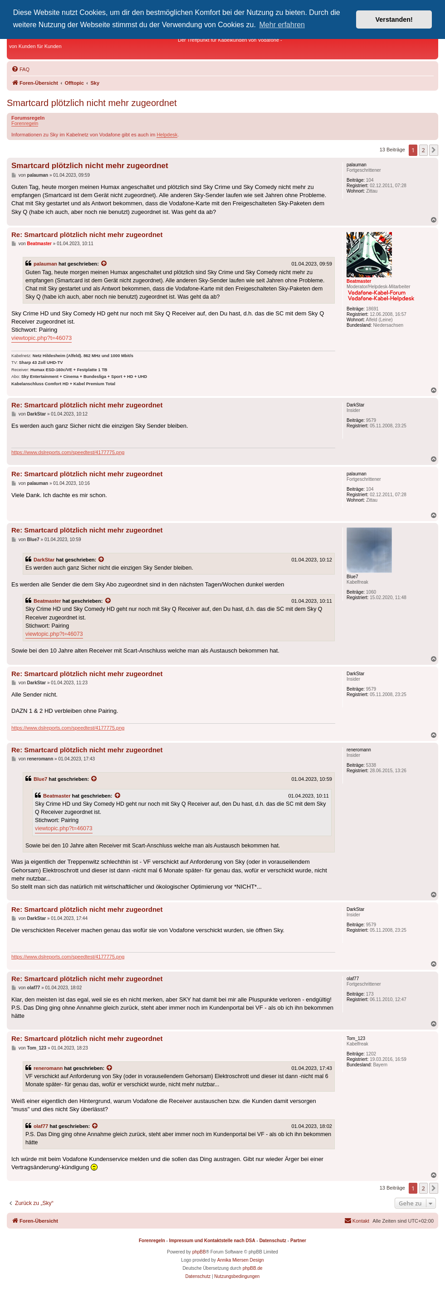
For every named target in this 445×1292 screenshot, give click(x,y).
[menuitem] (20, 69)
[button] (433, 150)
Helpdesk (166, 134)
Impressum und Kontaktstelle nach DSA (212, 1240)
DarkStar (44, 559)
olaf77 (41, 1126)
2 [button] (423, 150)
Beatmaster (47, 601)
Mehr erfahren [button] (282, 25)
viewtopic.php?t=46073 (41, 337)
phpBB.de (253, 1268)
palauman (45, 263)
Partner (298, 1240)
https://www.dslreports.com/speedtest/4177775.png (67, 452)
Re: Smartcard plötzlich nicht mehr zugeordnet (86, 234)
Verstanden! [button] (394, 19)
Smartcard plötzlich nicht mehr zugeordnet (92, 103)
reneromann (48, 1068)
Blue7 (40, 779)
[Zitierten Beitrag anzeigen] (104, 264)
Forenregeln (24, 123)
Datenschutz (272, 1240)
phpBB (199, 1251)
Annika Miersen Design (240, 1260)
